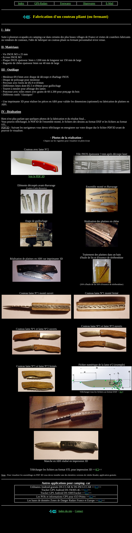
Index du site (65, 511)
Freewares (65, 3)
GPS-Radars (40, 3)
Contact (79, 511)
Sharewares (89, 3)
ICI (97, 469)
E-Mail (109, 3)
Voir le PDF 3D (36, 176)
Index (21, 3)
